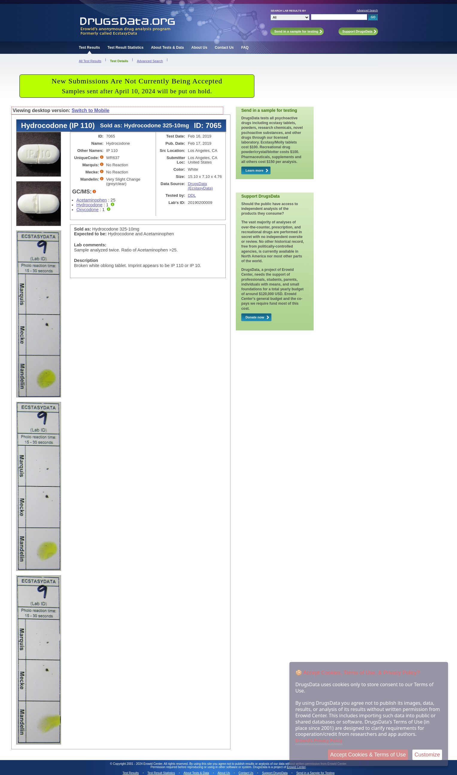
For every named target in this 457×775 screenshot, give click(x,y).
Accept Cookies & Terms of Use (368, 755)
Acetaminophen (91, 200)
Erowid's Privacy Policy (318, 740)
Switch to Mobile (90, 110)
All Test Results (90, 61)
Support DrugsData (275, 773)
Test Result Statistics (125, 47)
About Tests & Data (167, 47)
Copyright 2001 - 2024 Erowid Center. (138, 763)
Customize (427, 755)
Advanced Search (367, 10)
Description (86, 260)
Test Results (89, 47)
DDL (192, 195)
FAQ (245, 47)
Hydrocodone (89, 204)
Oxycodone (87, 209)
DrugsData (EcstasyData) (200, 185)
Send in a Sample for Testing (315, 773)
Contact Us (224, 47)
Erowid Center (296, 767)
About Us (199, 47)
